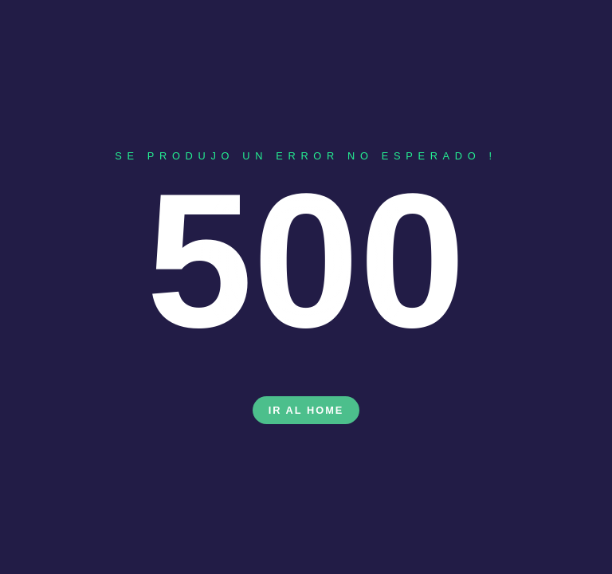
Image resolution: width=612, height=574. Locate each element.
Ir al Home (306, 410)
